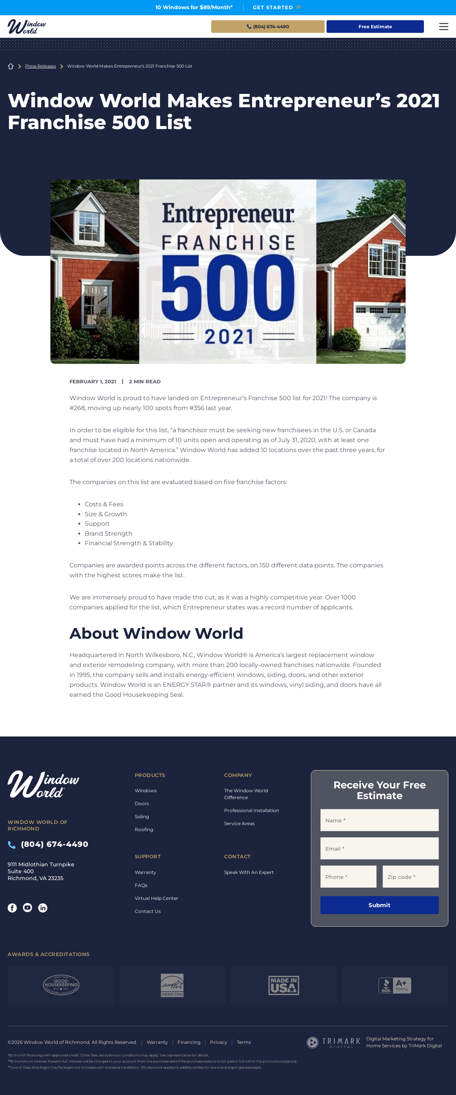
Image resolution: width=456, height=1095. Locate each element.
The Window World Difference (246, 794)
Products (150, 775)
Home (11, 66)
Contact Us (148, 911)
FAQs (141, 885)
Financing (189, 1042)
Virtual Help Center (156, 898)
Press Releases (40, 66)
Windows (146, 790)
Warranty (145, 872)
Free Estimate (375, 26)
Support (148, 856)
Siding (142, 816)
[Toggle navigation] (443, 26)
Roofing (144, 829)
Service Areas (239, 823)
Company (238, 775)
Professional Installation (251, 810)
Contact (237, 856)
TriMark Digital (425, 1045)
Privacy (218, 1042)
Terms (244, 1042)
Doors (142, 803)
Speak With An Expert (249, 872)
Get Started (273, 7)
